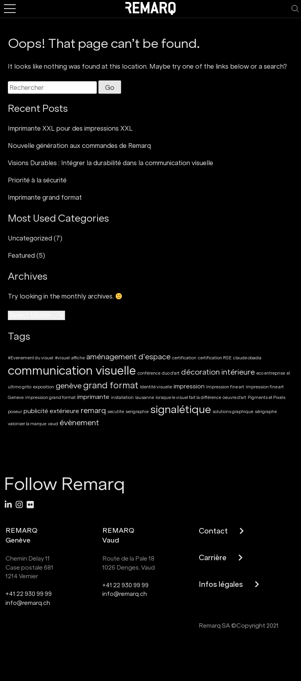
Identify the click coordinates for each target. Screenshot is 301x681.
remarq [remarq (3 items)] (93, 410)
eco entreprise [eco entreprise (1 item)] (270, 373)
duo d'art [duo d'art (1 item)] (171, 373)
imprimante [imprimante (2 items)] (93, 397)
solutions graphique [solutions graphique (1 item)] (232, 411)
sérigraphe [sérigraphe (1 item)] (266, 411)
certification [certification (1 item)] (184, 358)
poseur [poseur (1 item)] (15, 411)
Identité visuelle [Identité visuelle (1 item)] (156, 387)
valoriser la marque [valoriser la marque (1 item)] (27, 423)
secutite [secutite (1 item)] (115, 411)
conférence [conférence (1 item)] (149, 373)
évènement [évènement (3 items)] (79, 422)
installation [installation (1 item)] (122, 397)
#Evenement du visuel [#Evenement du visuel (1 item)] (30, 358)
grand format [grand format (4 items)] (110, 385)
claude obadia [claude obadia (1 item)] (247, 358)
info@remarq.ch (27, 602)
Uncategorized (30, 238)
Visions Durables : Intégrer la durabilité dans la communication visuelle (110, 163)
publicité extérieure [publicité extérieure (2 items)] (51, 411)
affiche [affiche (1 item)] (78, 358)
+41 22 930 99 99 (28, 593)
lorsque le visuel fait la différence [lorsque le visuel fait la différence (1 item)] (188, 397)
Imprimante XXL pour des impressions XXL (70, 128)
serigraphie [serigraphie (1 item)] (137, 411)
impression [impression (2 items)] (189, 386)
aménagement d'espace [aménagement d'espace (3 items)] (128, 356)
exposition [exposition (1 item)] (43, 387)
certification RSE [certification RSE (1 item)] (215, 358)
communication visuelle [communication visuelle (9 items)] (72, 371)
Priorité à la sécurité (37, 180)
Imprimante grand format (45, 197)
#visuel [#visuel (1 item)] (62, 358)
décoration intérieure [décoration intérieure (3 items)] (218, 372)
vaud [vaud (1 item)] (53, 423)
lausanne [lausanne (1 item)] (144, 397)
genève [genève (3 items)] (69, 385)
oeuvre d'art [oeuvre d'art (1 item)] (234, 397)
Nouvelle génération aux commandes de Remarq (79, 145)
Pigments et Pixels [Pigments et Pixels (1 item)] (266, 397)
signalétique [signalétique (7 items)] (180, 409)
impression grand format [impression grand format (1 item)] (50, 397)
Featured (21, 255)
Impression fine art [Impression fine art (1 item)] (225, 387)
